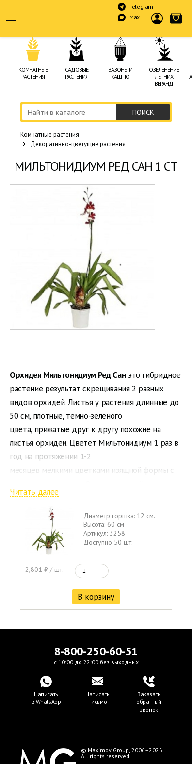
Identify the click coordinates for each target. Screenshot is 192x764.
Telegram (141, 6)
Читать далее (34, 492)
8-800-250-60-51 (96, 651)
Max (134, 17)
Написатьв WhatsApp (46, 697)
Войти (157, 26)
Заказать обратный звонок (148, 701)
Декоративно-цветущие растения (78, 144)
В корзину (96, 596)
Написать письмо (97, 697)
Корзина (176, 26)
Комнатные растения (49, 134)
